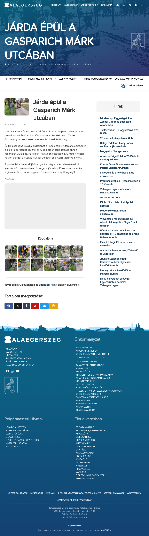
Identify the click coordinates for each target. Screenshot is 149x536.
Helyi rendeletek (85, 384)
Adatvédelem (134, 493)
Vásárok (81, 472)
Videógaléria (83, 437)
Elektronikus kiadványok (90, 475)
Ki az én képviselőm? (87, 361)
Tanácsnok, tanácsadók (90, 365)
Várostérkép (71, 5)
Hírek (29, 64)
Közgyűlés (82, 368)
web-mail (50, 493)
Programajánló (85, 427)
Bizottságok (83, 372)
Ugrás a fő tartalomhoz (137, 1)
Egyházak (81, 450)
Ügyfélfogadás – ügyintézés (22, 440)
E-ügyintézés (13, 437)
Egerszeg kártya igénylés (129, 79)
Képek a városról (86, 440)
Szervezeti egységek (17, 431)
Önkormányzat (14, 79)
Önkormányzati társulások (92, 397)
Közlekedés (82, 466)
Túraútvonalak (85, 479)
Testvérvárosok (85, 410)
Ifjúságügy (82, 459)
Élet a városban (67, 79)
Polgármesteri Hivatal (40, 79)
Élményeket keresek (17, 362)
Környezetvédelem (86, 404)
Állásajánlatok (85, 453)
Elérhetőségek (14, 434)
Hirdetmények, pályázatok (98, 79)
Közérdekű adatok (16, 443)
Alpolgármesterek (86, 351)
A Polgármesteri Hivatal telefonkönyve (79, 493)
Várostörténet (89, 5)
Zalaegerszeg (23, 5)
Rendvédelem (83, 469)
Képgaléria (106, 5)
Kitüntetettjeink (85, 381)
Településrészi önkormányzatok (94, 375)
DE (124, 5)
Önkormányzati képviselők (91, 354)
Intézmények (83, 443)
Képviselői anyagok (114, 493)
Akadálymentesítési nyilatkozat (74, 500)
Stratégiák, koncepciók (89, 388)
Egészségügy (83, 456)
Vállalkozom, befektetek (20, 365)
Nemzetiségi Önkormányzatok (93, 378)
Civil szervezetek (85, 447)
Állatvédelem (83, 407)
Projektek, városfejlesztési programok (99, 391)
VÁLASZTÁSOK (136, 86)
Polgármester (84, 348)
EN (117, 5)
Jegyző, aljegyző (16, 427)
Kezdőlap (56, 5)
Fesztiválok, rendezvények (91, 431)
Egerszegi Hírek (48, 285)
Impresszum (36, 493)
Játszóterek (83, 463)
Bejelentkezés (74, 526)
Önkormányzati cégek (88, 394)
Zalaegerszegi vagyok (18, 358)
